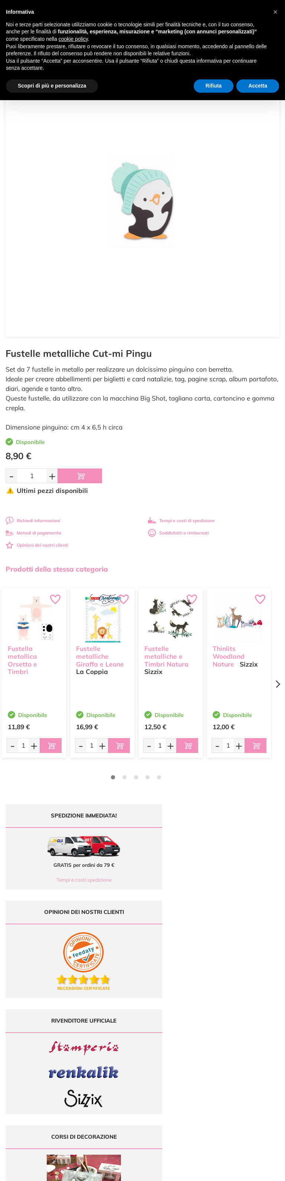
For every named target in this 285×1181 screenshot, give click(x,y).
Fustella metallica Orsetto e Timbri (22, 659)
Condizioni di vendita (249, 1028)
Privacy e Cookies (250, 1035)
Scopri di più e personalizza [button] (52, 86)
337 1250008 (110, 1053)
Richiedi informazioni (33, 520)
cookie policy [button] (73, 39)
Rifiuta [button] (214, 86)
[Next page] (277, 684)
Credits (244, 1171)
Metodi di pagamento (33, 533)
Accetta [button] (257, 86)
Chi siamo (178, 1028)
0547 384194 (110, 1031)
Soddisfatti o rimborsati (178, 533)
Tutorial (178, 1021)
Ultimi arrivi (178, 1006)
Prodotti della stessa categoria (57, 569)
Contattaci (178, 1042)
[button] (275, 12)
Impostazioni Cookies (249, 1042)
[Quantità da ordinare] (32, 476)
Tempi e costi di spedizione (181, 520)
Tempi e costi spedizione (71, 880)
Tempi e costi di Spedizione (249, 1021)
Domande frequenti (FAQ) (249, 1006)
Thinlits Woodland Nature (229, 655)
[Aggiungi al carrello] (80, 475)
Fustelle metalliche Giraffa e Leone (100, 655)
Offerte (178, 1013)
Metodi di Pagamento (249, 1013)
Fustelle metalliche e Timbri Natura (166, 655)
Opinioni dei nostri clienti (37, 545)
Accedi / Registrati (178, 1035)
